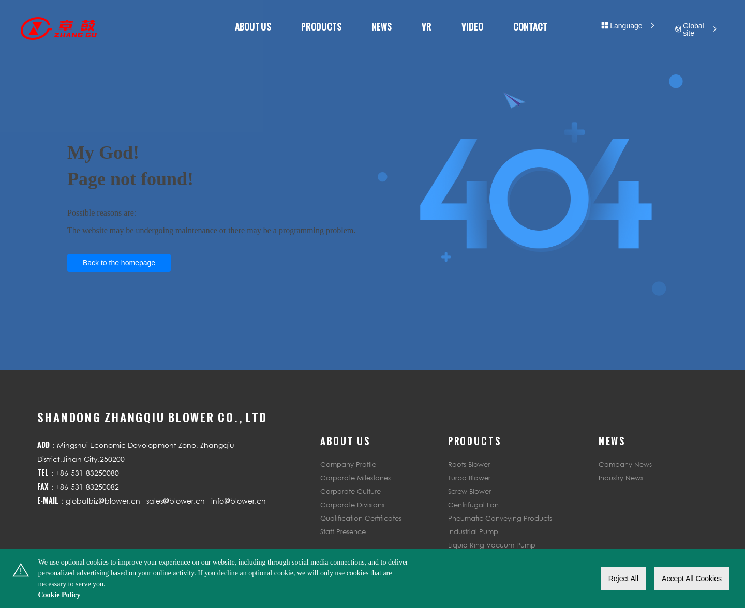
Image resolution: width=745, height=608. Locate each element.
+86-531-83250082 (87, 486)
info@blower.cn (238, 500)
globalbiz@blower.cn (103, 500)
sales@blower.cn (175, 500)
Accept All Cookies (692, 578)
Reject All (623, 578)
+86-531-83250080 (87, 472)
